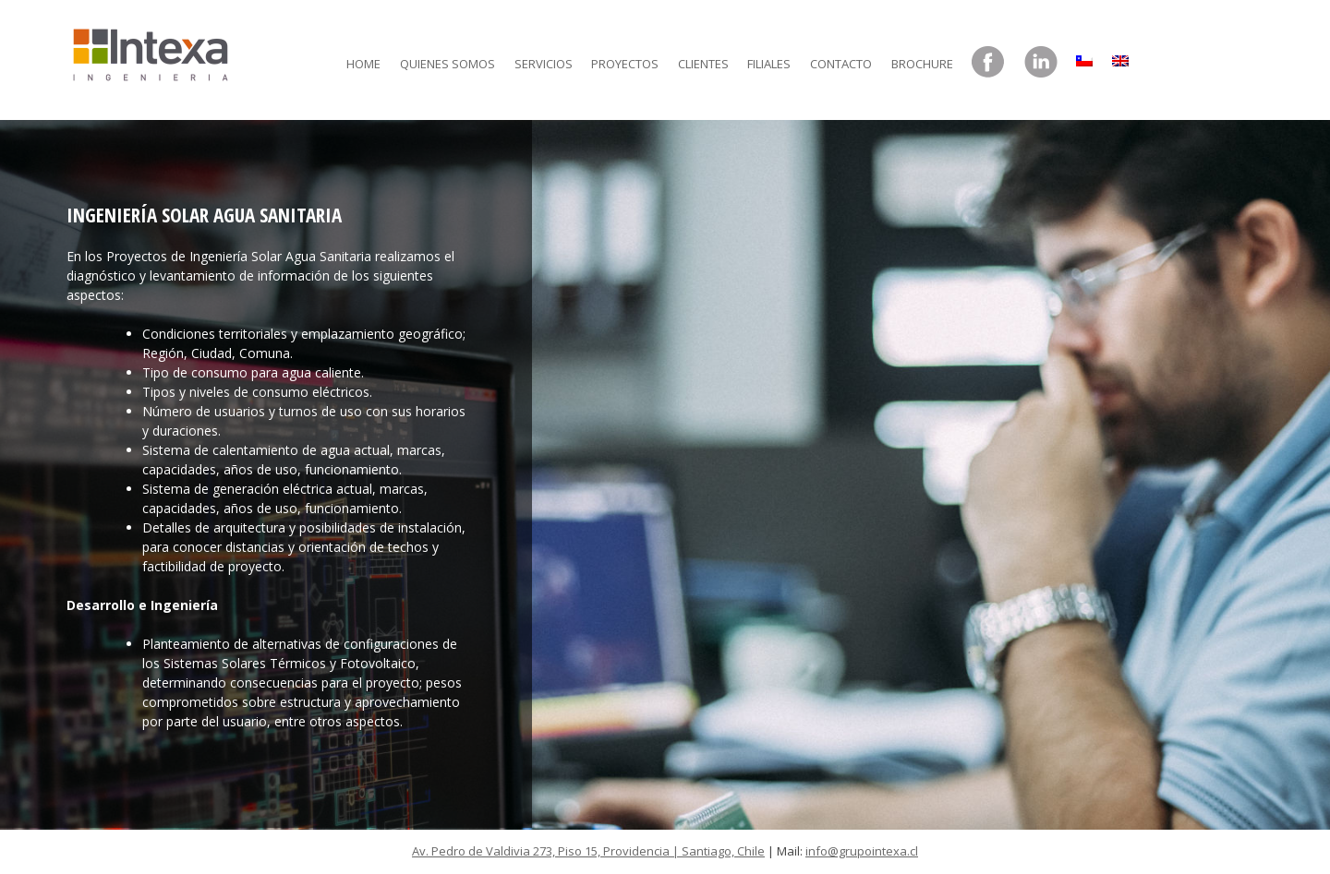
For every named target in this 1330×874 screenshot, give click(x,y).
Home (363, 63)
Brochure (922, 63)
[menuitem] (1084, 56)
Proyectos (625, 63)
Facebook (988, 62)
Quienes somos (447, 63)
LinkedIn (1041, 62)
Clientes (703, 63)
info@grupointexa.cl (861, 851)
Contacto (841, 63)
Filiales (769, 63)
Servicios (543, 63)
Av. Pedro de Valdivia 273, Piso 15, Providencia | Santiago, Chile (588, 851)
